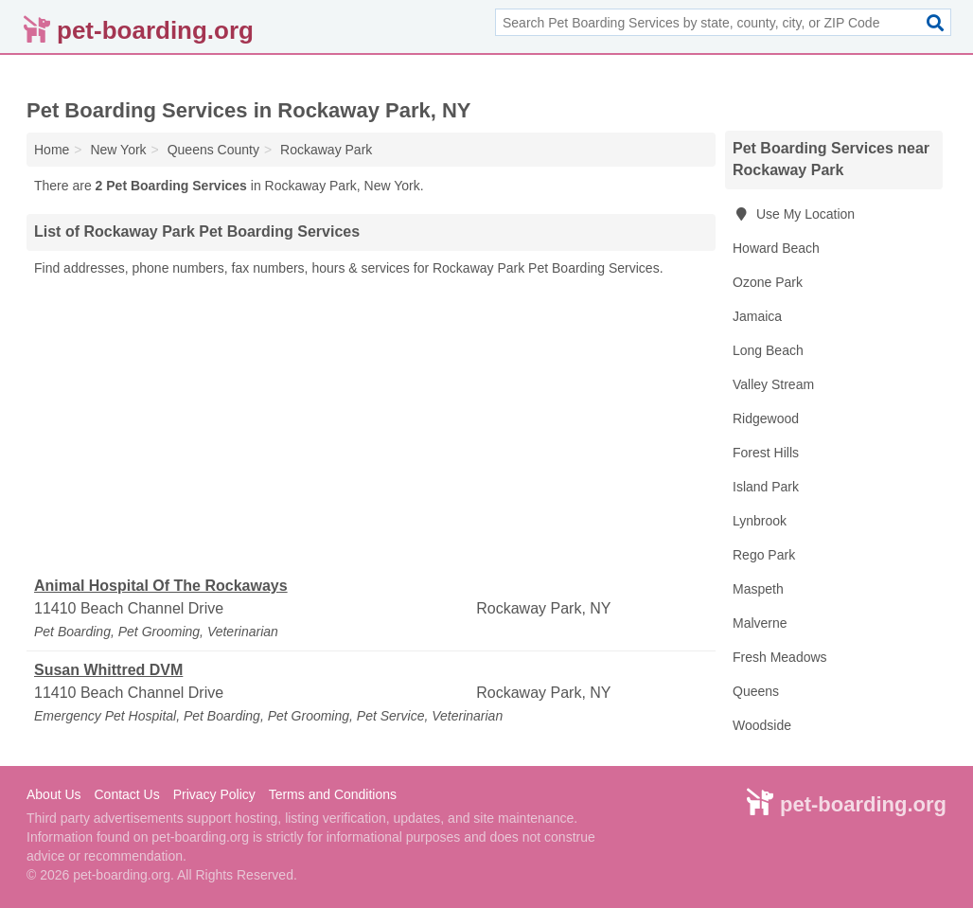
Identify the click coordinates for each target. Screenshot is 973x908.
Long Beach (768, 350)
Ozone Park (768, 282)
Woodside (762, 725)
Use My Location (794, 214)
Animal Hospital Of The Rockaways (161, 586)
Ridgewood (766, 418)
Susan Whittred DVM (108, 670)
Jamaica (757, 316)
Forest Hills (766, 452)
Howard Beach (776, 248)
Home (51, 149)
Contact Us (126, 794)
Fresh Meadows (780, 657)
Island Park (766, 486)
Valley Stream (773, 384)
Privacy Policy (214, 794)
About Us (54, 794)
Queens (756, 691)
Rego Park (764, 554)
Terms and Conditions (333, 794)
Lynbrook (760, 520)
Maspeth (758, 588)
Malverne (760, 623)
